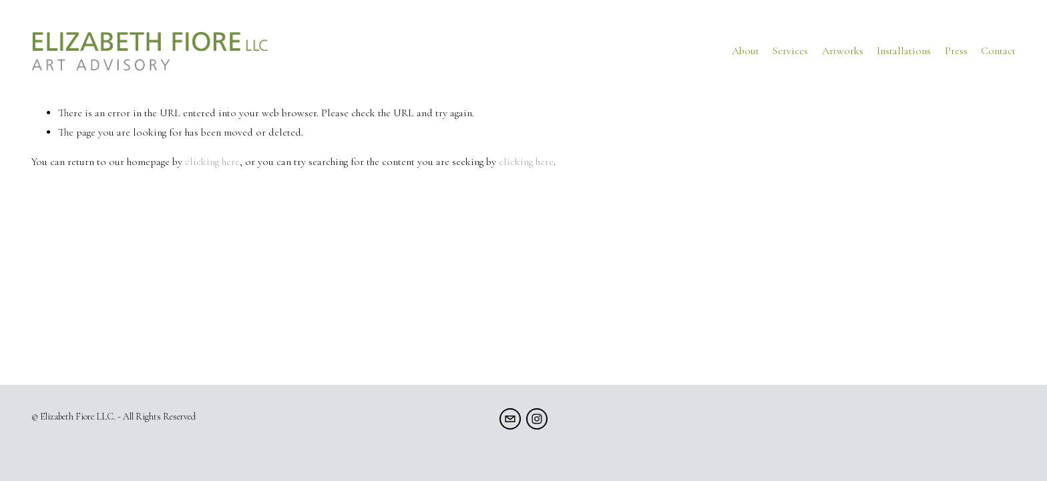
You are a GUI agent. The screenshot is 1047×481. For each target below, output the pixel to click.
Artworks (842, 50)
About (745, 50)
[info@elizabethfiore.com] (510, 419)
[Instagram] (537, 419)
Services (790, 50)
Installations (904, 50)
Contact (998, 50)
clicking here (212, 161)
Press (956, 50)
